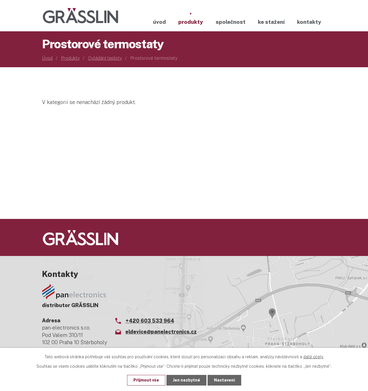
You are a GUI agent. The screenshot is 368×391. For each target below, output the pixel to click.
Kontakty (309, 22)
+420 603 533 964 (149, 321)
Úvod (159, 22)
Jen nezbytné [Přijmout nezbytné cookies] (186, 380)
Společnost (231, 22)
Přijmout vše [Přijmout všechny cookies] (146, 380)
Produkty (190, 22)
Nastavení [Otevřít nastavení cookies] (224, 380)
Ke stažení (271, 22)
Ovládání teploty (105, 58)
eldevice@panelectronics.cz (161, 332)
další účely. (313, 357)
